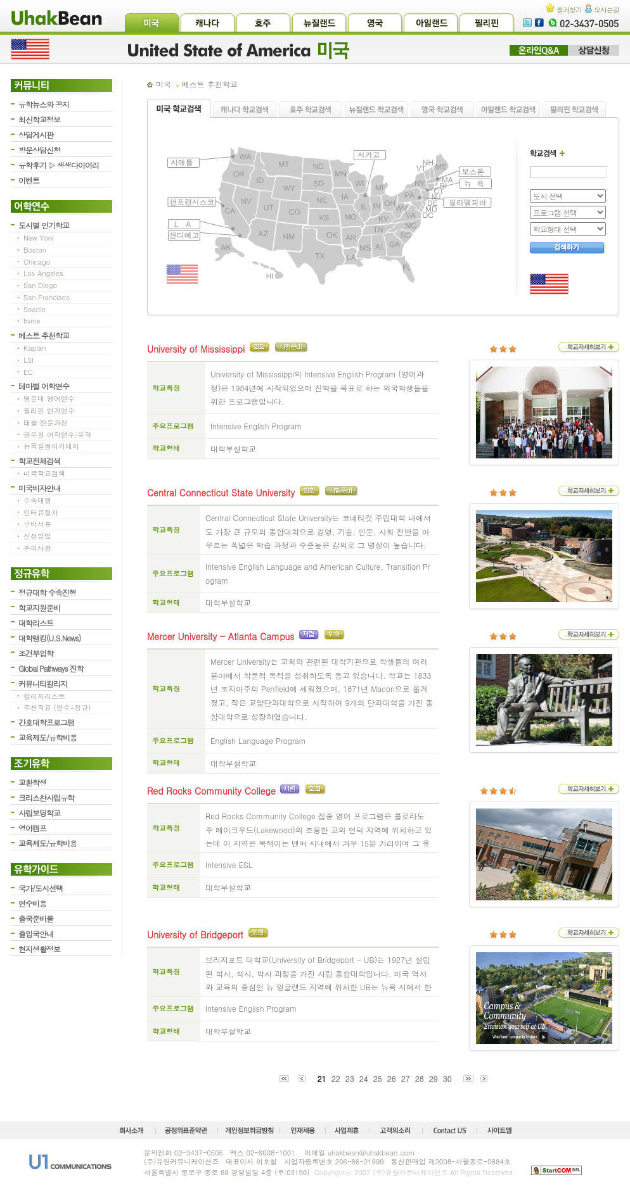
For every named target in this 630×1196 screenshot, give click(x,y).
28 (420, 1078)
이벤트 (28, 180)
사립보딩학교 (39, 812)
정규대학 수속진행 (47, 592)
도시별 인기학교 (43, 225)
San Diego (40, 285)
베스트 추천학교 (43, 335)
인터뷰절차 (40, 512)
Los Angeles (43, 273)
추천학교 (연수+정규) (57, 707)
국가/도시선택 (40, 888)
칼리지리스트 (44, 696)
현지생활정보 (39, 948)
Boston (34, 250)
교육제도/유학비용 (47, 737)
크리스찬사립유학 (46, 797)
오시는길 (602, 10)
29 (433, 1078)
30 (447, 1078)
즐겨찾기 (564, 10)
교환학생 (32, 782)
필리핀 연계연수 (49, 410)
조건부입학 (35, 653)
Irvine (32, 320)
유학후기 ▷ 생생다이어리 (58, 165)
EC (28, 372)
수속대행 (37, 500)
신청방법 (37, 536)
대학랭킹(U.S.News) (49, 638)
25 (377, 1078)
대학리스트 (35, 622)
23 (349, 1078)
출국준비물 (35, 918)
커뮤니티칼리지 (42, 683)
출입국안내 (35, 933)
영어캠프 (32, 827)
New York (38, 237)
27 (406, 1078)
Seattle (34, 309)
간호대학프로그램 (46, 722)
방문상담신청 (39, 149)
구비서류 (37, 524)
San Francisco (46, 297)
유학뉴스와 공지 (43, 104)
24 (363, 1078)
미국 (163, 84)
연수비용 (32, 903)
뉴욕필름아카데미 (51, 446)
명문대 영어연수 (49, 398)
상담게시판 (35, 134)
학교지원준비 (39, 607)
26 (392, 1078)
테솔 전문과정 (45, 422)
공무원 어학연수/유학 (57, 434)
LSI (28, 360)
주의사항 (37, 548)
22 (335, 1078)
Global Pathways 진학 (51, 668)
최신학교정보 (39, 119)
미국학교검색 (44, 473)
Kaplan (34, 348)
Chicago (36, 262)
